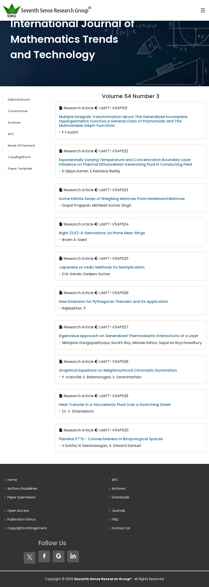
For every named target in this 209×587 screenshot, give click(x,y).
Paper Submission (21, 497)
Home (12, 479)
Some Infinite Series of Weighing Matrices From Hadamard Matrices (122, 198)
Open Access (18, 510)
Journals (118, 510)
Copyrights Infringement (27, 528)
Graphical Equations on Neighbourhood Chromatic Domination (118, 370)
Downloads (120, 497)
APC (115, 479)
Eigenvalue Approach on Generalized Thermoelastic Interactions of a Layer (128, 335)
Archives (118, 488)
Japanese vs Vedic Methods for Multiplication (102, 267)
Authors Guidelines (22, 488)
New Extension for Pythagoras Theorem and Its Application (113, 301)
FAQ (115, 519)
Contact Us (121, 528)
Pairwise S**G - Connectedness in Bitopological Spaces (111, 439)
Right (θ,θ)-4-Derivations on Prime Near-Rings (102, 233)
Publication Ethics (21, 519)
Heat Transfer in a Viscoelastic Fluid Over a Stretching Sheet (115, 404)
